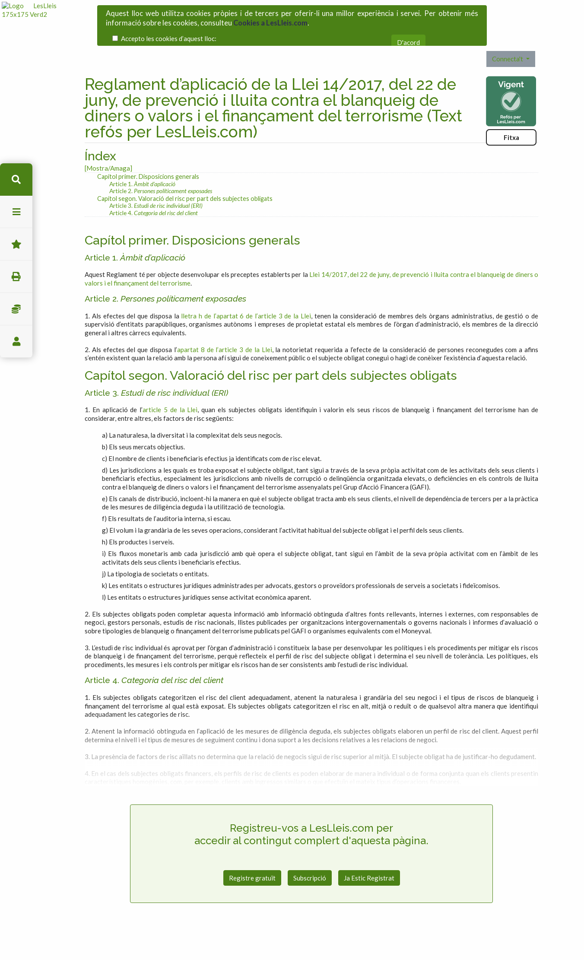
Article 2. (160, 164)
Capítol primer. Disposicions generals (148, 149)
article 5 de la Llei (170, 383)
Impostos (16, 309)
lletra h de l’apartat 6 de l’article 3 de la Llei (246, 289)
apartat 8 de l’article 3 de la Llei (224, 323)
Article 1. (142, 156)
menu (16, 212)
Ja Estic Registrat (369, 851)
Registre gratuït (252, 851)
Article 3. (156, 178)
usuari (16, 341)
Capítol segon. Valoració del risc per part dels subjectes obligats (185, 171)
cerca (16, 179)
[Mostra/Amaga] (108, 141)
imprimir (16, 277)
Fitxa (511, 110)
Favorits (16, 244)
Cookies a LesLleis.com (270, 18)
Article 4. (153, 186)
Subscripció (309, 851)
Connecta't (508, 32)
